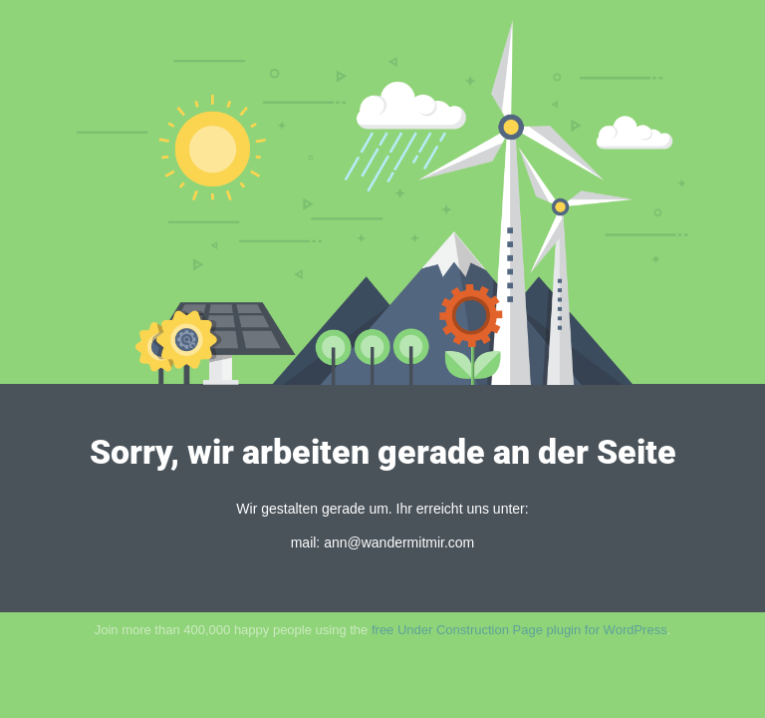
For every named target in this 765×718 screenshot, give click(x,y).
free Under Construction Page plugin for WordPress (519, 629)
